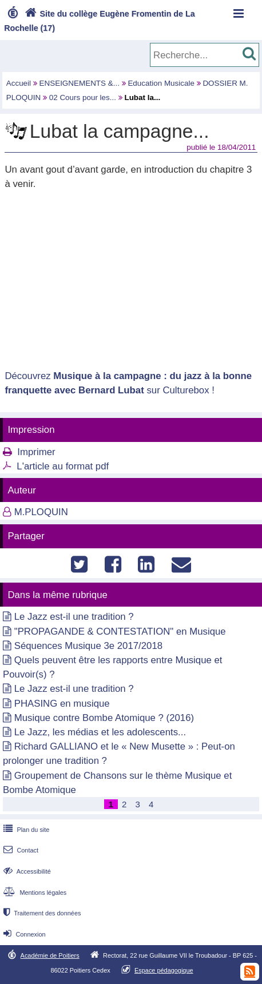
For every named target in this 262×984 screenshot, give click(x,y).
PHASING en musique (62, 703)
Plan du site (25, 829)
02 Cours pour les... (82, 97)
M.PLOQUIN (41, 512)
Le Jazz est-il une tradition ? (74, 616)
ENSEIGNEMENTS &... (79, 83)
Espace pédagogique (163, 970)
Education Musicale (161, 83)
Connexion (23, 934)
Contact (19, 850)
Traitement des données (41, 913)
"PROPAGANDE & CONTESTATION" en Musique (120, 631)
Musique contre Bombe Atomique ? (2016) (104, 717)
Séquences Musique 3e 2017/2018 (88, 645)
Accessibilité (26, 871)
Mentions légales (33, 892)
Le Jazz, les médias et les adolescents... (100, 732)
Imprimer (36, 452)
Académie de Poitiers (50, 955)
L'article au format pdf (63, 466)
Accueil (18, 83)
